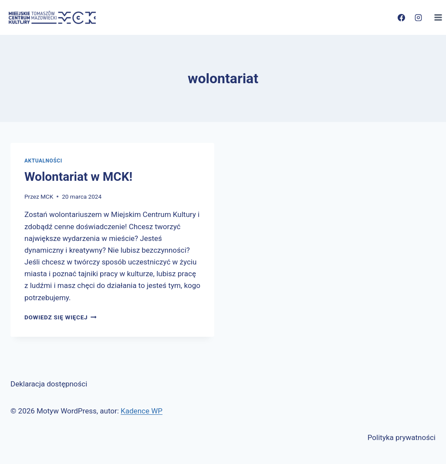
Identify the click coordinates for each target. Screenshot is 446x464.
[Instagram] (418, 17)
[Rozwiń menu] (438, 17)
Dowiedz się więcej (60, 317)
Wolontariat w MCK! (78, 176)
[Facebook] (401, 17)
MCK (47, 196)
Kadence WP (141, 410)
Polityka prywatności (402, 437)
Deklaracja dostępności (48, 383)
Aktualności (43, 161)
